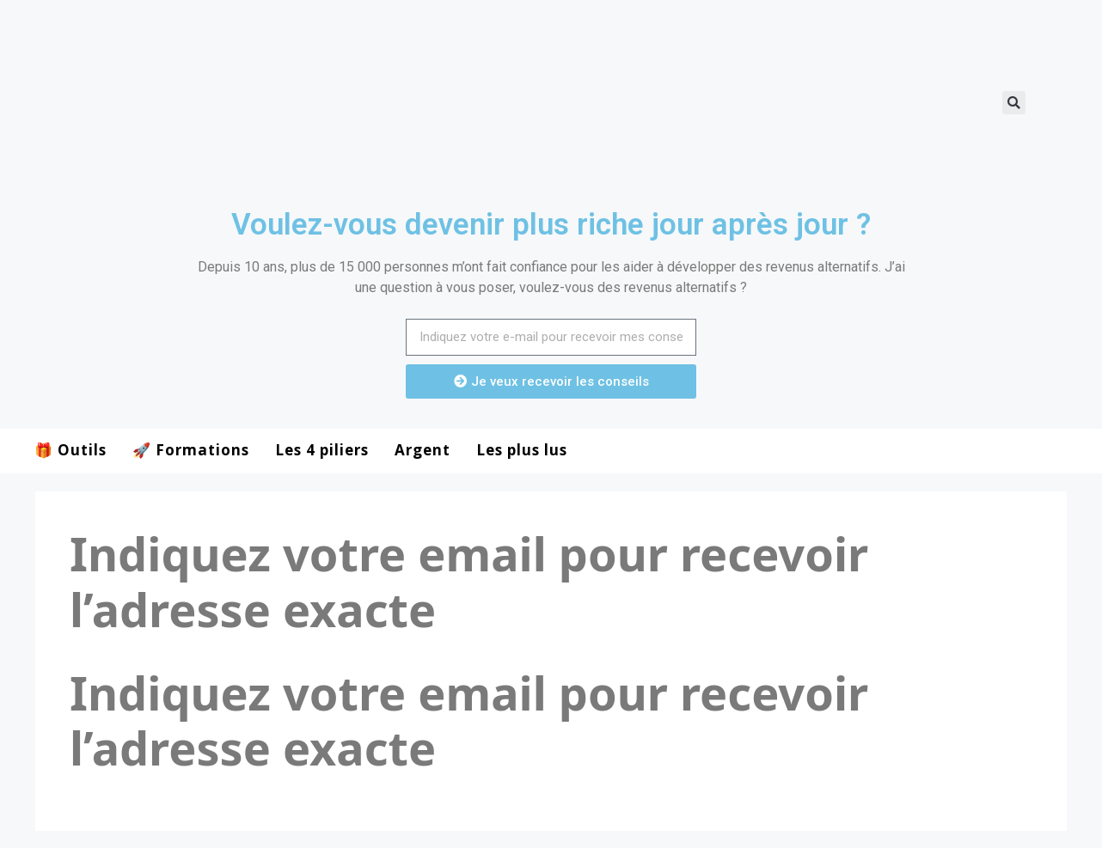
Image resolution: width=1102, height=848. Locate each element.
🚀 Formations (190, 450)
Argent (422, 450)
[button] (1013, 102)
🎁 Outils (70, 450)
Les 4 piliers (322, 450)
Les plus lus (521, 450)
